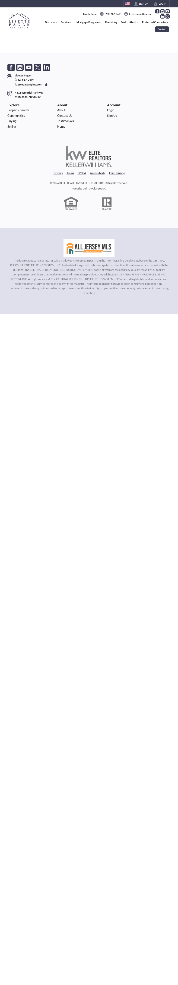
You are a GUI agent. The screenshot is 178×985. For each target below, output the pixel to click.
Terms (70, 173)
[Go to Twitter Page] (167, 16)
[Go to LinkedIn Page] (162, 16)
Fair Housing (117, 173)
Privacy (58, 173)
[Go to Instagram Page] (162, 11)
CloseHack (98, 188)
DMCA (82, 173)
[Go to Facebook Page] (157, 11)
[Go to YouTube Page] (167, 11)
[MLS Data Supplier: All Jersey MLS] (89, 248)
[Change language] (127, 3)
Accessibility (97, 173)
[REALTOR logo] (107, 203)
